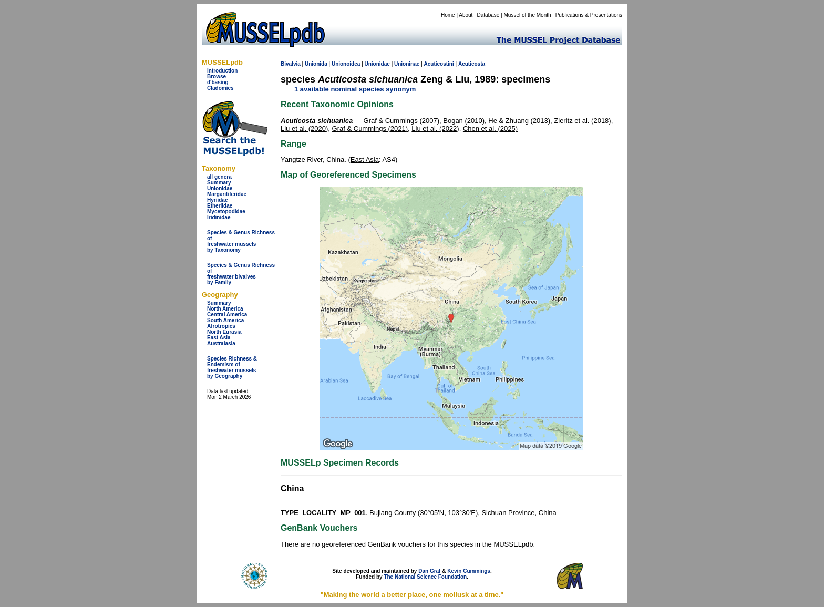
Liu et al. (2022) (435, 128)
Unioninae (406, 64)
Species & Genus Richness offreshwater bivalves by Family (241, 273)
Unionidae (219, 188)
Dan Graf (429, 571)
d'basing (218, 82)
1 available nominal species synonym (355, 89)
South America (225, 320)
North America (225, 309)
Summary (219, 183)
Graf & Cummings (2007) (402, 121)
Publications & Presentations (588, 15)
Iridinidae (218, 217)
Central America (227, 314)
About (465, 15)
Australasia (221, 343)
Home (448, 15)
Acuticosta (471, 64)
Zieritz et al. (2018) (582, 121)
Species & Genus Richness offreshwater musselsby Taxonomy (241, 241)
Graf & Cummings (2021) (370, 128)
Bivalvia (291, 64)
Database (488, 15)
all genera (219, 177)
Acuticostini (439, 64)
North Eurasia (224, 332)
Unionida (316, 64)
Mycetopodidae (226, 211)
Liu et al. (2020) (304, 128)
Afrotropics (221, 326)
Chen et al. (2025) (490, 128)
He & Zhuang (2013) (519, 121)
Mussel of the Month (527, 15)
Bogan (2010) (464, 121)
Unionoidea (346, 64)
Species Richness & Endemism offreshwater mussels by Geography (232, 367)
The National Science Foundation (425, 577)
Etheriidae (219, 206)
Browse (216, 76)
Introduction (222, 71)
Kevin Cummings (468, 571)
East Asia (219, 338)
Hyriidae (217, 200)
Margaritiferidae (226, 194)
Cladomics (220, 88)
